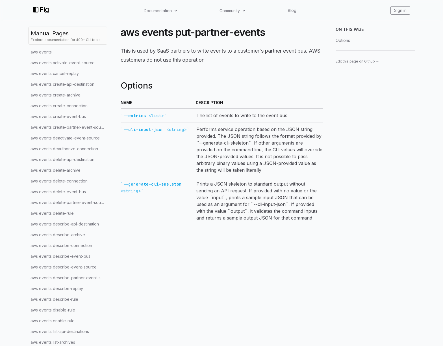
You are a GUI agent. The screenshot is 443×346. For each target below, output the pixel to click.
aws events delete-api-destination (62, 159)
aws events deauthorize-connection (64, 148)
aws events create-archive (56, 95)
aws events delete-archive (56, 170)
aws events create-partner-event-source (69, 127)
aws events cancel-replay (55, 73)
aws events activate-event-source (63, 62)
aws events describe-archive (58, 234)
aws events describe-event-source (64, 267)
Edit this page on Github (357, 61)
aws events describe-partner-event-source (69, 277)
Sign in (400, 10)
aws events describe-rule (54, 299)
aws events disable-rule (53, 310)
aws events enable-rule (53, 320)
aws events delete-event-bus (58, 191)
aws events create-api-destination (62, 84)
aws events (41, 52)
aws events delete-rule (52, 213)
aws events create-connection (59, 105)
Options (343, 40)
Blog (292, 10)
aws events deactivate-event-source (65, 138)
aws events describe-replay (57, 288)
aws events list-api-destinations (60, 331)
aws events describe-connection (61, 245)
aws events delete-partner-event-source (69, 202)
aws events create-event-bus (58, 116)
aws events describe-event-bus (60, 256)
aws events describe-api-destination (65, 224)
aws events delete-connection (59, 181)
